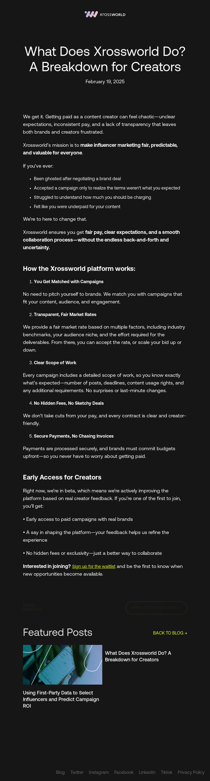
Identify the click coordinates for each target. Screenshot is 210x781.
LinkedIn (147, 773)
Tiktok (166, 773)
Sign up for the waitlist (93, 567)
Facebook (123, 773)
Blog (60, 773)
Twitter (76, 773)
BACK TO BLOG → (170, 633)
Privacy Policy (191, 773)
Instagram (99, 773)
